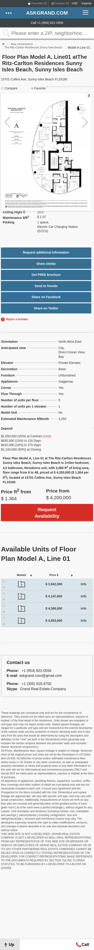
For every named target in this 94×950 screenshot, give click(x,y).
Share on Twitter (46, 308)
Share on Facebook (46, 297)
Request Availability (46, 513)
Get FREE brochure (46, 275)
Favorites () (39, 3)
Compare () (61, 3)
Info (84, 584)
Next (85, 122)
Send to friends (45, 286)
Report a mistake (17, 319)
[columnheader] (22, 575)
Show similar (46, 263)
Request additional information (46, 252)
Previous (7, 122)
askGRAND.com (47, 13)
